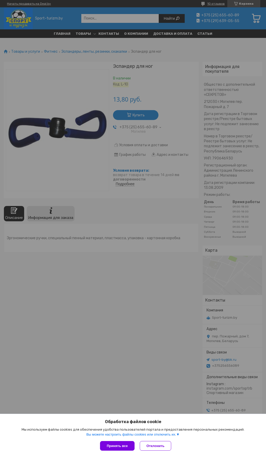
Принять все (117, 446)
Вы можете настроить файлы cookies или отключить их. (131, 434)
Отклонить (155, 446)
